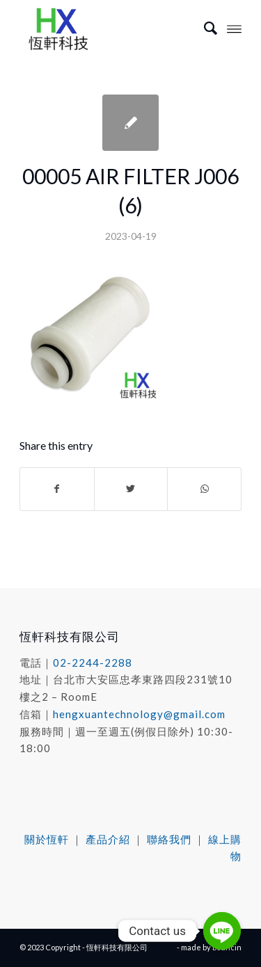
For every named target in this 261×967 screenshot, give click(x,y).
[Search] (203, 28)
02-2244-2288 (92, 662)
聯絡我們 (169, 839)
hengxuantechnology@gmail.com (139, 714)
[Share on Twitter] (131, 489)
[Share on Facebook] (57, 489)
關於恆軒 (46, 839)
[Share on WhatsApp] (204, 489)
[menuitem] (203, 28)
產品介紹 (108, 839)
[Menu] (234, 27)
